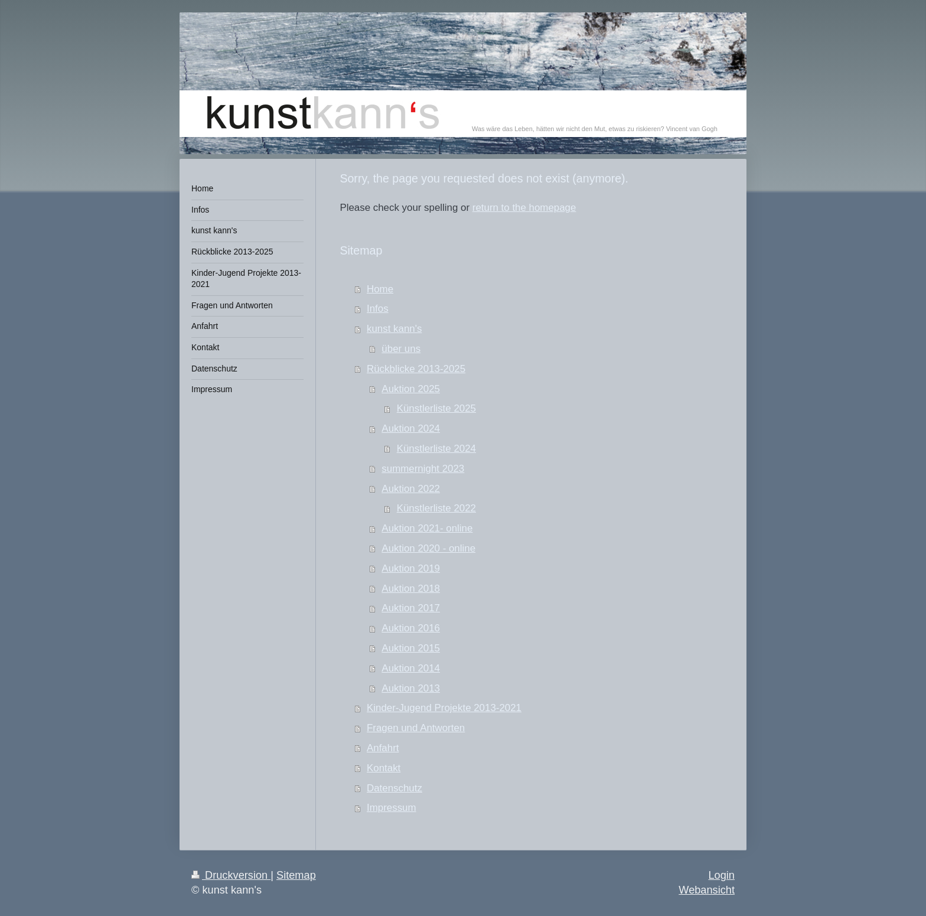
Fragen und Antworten (416, 728)
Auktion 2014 (411, 668)
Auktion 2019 (411, 568)
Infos (378, 308)
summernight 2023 (423, 468)
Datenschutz (394, 788)
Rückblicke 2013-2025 (416, 368)
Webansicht (707, 890)
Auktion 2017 (411, 608)
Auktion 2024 (411, 428)
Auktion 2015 (411, 648)
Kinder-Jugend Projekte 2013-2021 (444, 707)
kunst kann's (394, 328)
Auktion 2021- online (427, 528)
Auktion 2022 (411, 488)
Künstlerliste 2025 (436, 408)
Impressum (391, 807)
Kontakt (383, 768)
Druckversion (230, 875)
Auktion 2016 (411, 628)
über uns (401, 348)
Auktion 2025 (411, 389)
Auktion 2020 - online (428, 548)
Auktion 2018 (411, 588)
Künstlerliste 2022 (436, 508)
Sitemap (296, 875)
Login (721, 875)
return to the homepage (524, 207)
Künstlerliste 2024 (436, 448)
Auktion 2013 (411, 688)
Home (380, 289)
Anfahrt (383, 748)
